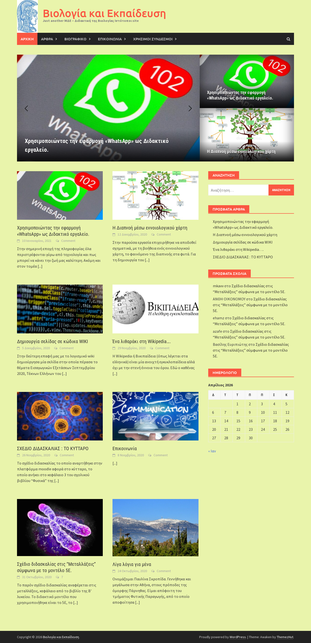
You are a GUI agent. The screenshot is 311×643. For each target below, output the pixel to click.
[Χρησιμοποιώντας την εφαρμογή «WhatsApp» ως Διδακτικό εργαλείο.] (108, 108)
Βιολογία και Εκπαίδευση (104, 13)
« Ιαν (212, 450)
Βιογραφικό (75, 38)
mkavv (218, 285)
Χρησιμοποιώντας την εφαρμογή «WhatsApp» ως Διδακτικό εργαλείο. (240, 95)
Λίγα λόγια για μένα (131, 564)
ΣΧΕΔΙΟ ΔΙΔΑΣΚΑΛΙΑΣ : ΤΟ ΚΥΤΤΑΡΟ (52, 448)
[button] (187, 108)
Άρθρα (47, 38)
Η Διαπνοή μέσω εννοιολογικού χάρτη (241, 151)
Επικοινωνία (124, 448)
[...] (40, 266)
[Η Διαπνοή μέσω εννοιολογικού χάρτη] (247, 134)
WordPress (238, 637)
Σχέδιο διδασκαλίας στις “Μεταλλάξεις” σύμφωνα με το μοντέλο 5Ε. (250, 304)
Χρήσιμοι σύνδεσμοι (153, 38)
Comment (68, 240)
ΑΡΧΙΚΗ (27, 38)
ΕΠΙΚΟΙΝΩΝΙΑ (110, 38)
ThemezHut (285, 637)
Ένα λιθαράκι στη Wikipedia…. (141, 341)
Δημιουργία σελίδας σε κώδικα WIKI (52, 341)
